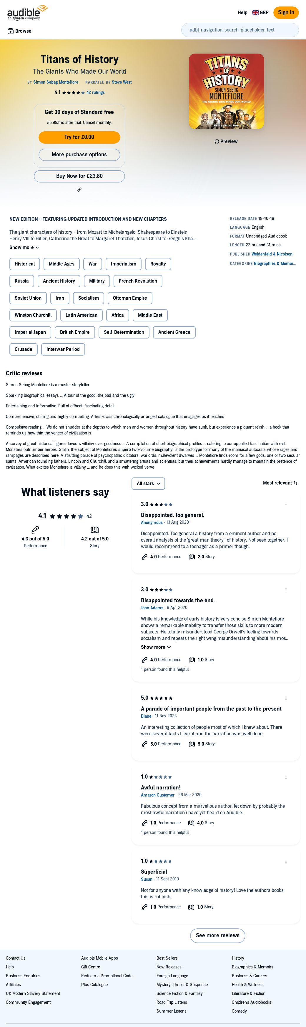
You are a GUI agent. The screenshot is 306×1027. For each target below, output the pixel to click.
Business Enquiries (23, 975)
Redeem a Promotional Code (106, 975)
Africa (118, 315)
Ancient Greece (174, 332)
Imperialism (123, 264)
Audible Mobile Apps (99, 958)
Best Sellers (167, 958)
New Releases (169, 967)
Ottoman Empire (130, 298)
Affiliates (13, 984)
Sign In (286, 12)
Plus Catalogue (94, 984)
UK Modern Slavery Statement (33, 993)
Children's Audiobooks (251, 1002)
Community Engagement (28, 1002)
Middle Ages (61, 264)
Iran (60, 298)
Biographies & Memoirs (252, 967)
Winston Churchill (33, 315)
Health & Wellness (248, 984)
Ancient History (59, 281)
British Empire (75, 332)
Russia (22, 281)
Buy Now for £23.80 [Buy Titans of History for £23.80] (79, 176)
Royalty (158, 264)
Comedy (239, 1011)
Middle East (150, 315)
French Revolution (138, 281)
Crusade (23, 349)
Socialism (88, 298)
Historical (25, 264)
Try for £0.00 (79, 137)
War (93, 264)
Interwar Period (63, 349)
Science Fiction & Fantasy (180, 993)
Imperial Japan (30, 332)
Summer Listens (172, 1011)
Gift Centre (90, 967)
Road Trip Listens (172, 1002)
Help (242, 13)
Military (97, 281)
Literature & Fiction (248, 993)
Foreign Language (172, 975)
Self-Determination (124, 332)
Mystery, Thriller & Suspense (182, 984)
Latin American (81, 315)
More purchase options (79, 155)
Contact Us (16, 958)
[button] (79, 189)
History (238, 958)
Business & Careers (249, 975)
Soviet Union (28, 298)
